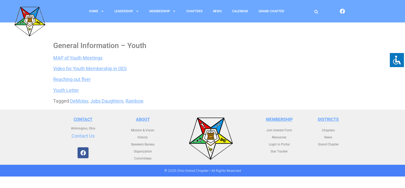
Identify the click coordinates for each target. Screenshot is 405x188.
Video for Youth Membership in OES (90, 68)
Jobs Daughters (106, 101)
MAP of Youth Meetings (77, 58)
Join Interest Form (279, 130)
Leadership (126, 11)
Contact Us (83, 136)
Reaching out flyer (72, 79)
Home (96, 11)
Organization (143, 151)
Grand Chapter (271, 11)
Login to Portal (279, 144)
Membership (162, 11)
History (143, 137)
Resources (279, 137)
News (217, 11)
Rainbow (134, 101)
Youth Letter (66, 90)
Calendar (240, 11)
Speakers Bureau (143, 144)
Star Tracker (279, 151)
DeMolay (79, 101)
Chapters (194, 11)
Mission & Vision (142, 130)
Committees (142, 158)
